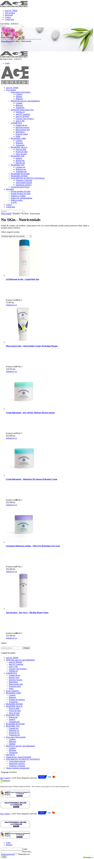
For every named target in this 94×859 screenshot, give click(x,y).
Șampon (12, 719)
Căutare (26, 648)
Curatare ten (13, 728)
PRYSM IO (10, 755)
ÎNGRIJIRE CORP (13, 693)
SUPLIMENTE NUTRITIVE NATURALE (23, 759)
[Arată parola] (31, 852)
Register (9, 845)
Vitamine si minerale (17, 766)
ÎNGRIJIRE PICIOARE (15, 724)
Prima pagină (6, 214)
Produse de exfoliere (17, 700)
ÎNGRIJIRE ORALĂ (14, 706)
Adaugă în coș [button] (11, 305)
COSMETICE (11, 673)
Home (3, 41)
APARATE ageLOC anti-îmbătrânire (20, 660)
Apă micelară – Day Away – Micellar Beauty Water (27, 613)
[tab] (49, 842)
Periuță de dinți (15, 711)
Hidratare (12, 697)
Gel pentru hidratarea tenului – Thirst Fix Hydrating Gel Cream (33, 546)
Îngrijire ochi (14, 677)
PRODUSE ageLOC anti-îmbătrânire (20, 746)
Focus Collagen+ (12, 691)
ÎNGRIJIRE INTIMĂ (14, 704)
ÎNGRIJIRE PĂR (13, 715)
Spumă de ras (14, 733)
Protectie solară (15, 686)
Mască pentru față (16, 684)
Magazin (9, 41)
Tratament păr (14, 722)
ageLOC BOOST (15, 662)
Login (8, 842)
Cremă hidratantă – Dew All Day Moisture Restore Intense (30, 413)
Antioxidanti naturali (17, 761)
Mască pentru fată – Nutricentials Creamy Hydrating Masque (32, 346)
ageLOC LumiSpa (16, 664)
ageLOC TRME (12, 658)
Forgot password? (8, 854)
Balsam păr (13, 717)
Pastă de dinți (14, 708)
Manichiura (13, 682)
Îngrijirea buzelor (16, 680)
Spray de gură (14, 713)
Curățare (12, 695)
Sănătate (12, 744)
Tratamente (13, 702)
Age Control (5, 778)
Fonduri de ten (14, 675)
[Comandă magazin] (16, 236)
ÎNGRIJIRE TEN (12, 726)
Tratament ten (14, 735)
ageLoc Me (13, 666)
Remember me (24, 854)
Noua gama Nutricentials (15, 737)
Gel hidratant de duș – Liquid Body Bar (22, 279)
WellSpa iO (13, 671)
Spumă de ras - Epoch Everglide (18, 757)
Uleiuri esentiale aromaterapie (17, 768)
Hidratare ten (14, 730)
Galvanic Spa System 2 (18, 669)
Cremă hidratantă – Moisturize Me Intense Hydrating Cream (31, 479)
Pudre (11, 689)
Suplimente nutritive (17, 764)
